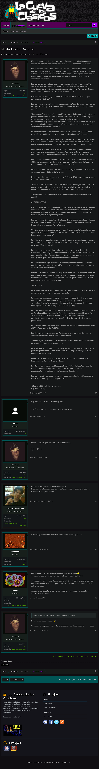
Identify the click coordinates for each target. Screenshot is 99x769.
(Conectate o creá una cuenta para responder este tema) (75, 657)
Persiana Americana (15, 508)
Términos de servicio (85, 680)
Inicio (6, 25)
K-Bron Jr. (35, 54)
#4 (96, 501)
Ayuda (73, 680)
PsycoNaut (15, 552)
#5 (96, 549)
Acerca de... (49, 716)
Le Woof (15, 424)
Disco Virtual (36, 25)
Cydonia (23, 564)
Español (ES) (16, 680)
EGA (5, 680)
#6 (96, 598)
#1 (96, 393)
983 (25, 561)
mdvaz (15, 590)
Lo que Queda (13, 54)
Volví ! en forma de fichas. (17, 605)
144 (25, 518)
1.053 (24, 93)
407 (25, 433)
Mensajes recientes (18, 31)
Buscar (6, 31)
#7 (96, 630)
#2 (96, 416)
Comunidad (18, 25)
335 (25, 600)
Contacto (66, 680)
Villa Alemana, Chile (19, 96)
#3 (96, 457)
